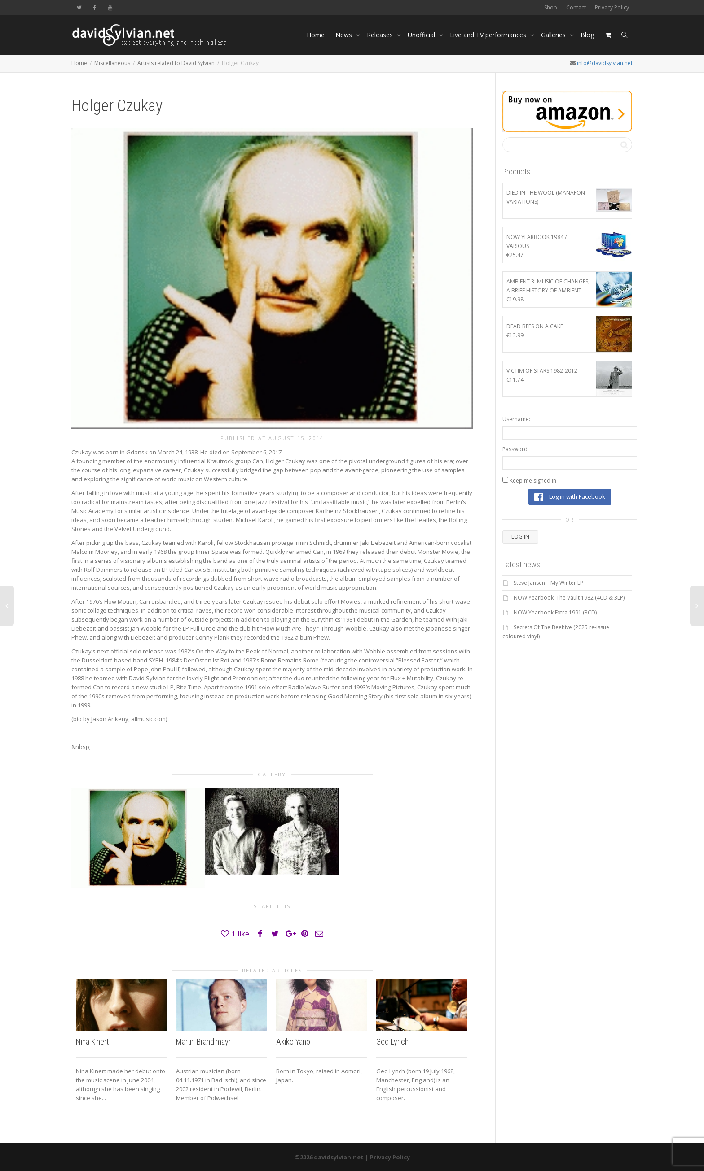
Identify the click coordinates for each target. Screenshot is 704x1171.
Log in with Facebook (569, 497)
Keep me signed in (533, 480)
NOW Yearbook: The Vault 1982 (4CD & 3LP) (569, 597)
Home (316, 34)
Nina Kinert (92, 1041)
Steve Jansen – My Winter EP (548, 583)
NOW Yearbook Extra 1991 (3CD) (555, 612)
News (344, 34)
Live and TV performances (489, 34)
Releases (381, 34)
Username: (516, 419)
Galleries (554, 34)
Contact (576, 7)
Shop (550, 7)
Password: (515, 449)
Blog (587, 34)
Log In (520, 536)
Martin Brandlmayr (203, 1041)
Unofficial (422, 34)
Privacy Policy (612, 7)
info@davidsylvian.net (605, 63)
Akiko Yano (293, 1041)
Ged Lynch (392, 1041)
